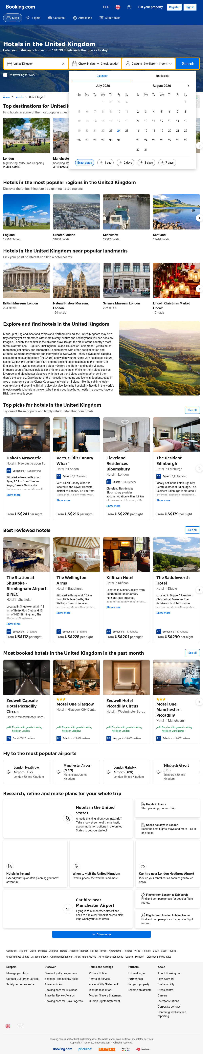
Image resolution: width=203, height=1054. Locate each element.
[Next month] (188, 86)
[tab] (102, 76)
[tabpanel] (132, 125)
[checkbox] (103, 102)
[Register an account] (174, 7)
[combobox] (36, 63)
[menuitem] (12, 17)
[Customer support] (129, 7)
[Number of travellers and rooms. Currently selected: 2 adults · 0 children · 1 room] (148, 63)
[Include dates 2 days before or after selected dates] (125, 162)
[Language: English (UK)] (118, 7)
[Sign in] (190, 7)
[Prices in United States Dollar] (106, 7)
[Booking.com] (20, 7)
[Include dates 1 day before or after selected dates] (105, 162)
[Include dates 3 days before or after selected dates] (146, 162)
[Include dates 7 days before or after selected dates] (167, 162)
